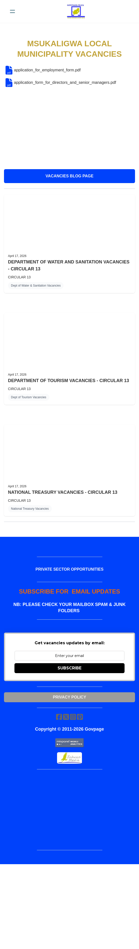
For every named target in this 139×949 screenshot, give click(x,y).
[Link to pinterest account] (80, 716)
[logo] (76, 11)
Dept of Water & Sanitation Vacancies (36, 285)
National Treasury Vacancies (30, 508)
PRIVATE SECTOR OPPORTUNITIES (70, 569)
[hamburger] (12, 11)
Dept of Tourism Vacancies (28, 397)
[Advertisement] (69, 128)
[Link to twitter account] (66, 716)
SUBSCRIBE (69, 668)
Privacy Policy (69, 697)
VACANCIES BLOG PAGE (69, 176)
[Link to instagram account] (73, 716)
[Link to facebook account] (59, 716)
